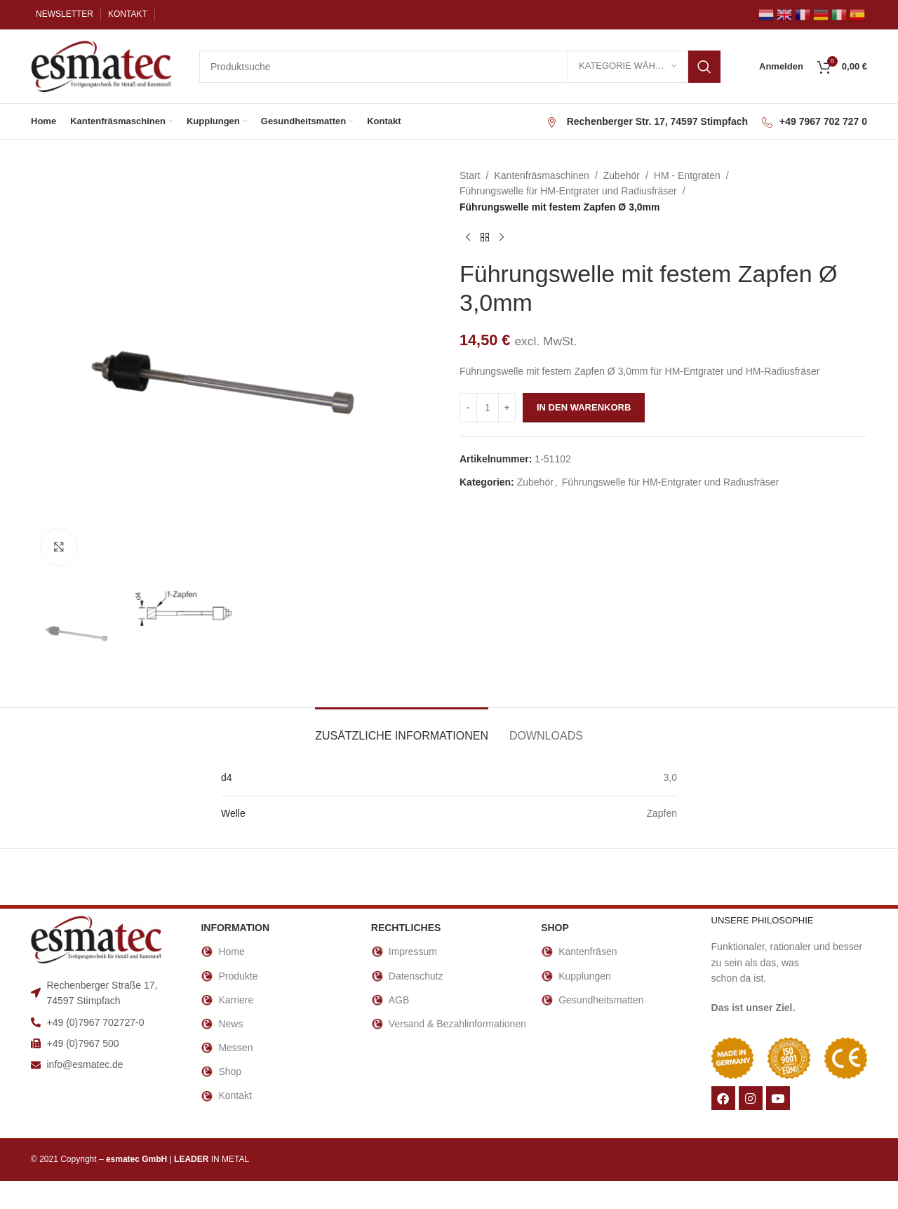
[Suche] (460, 67)
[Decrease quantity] (468, 407)
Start (470, 175)
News (222, 1023)
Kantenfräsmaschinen (541, 175)
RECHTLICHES (406, 927)
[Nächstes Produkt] (501, 237)
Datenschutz (407, 976)
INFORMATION (235, 927)
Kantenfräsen (579, 951)
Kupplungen (576, 976)
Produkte (229, 976)
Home (222, 951)
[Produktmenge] (487, 407)
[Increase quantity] (507, 407)
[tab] (401, 728)
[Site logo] (101, 65)
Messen (227, 1047)
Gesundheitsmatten (592, 1000)
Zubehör (621, 175)
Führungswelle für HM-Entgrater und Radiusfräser (568, 190)
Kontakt (226, 1096)
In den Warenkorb (584, 407)
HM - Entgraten (687, 175)
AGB (390, 1000)
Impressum (404, 951)
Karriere (227, 1000)
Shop (221, 1071)
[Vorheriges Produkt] (468, 237)
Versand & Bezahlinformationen (448, 1023)
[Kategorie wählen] (628, 66)
